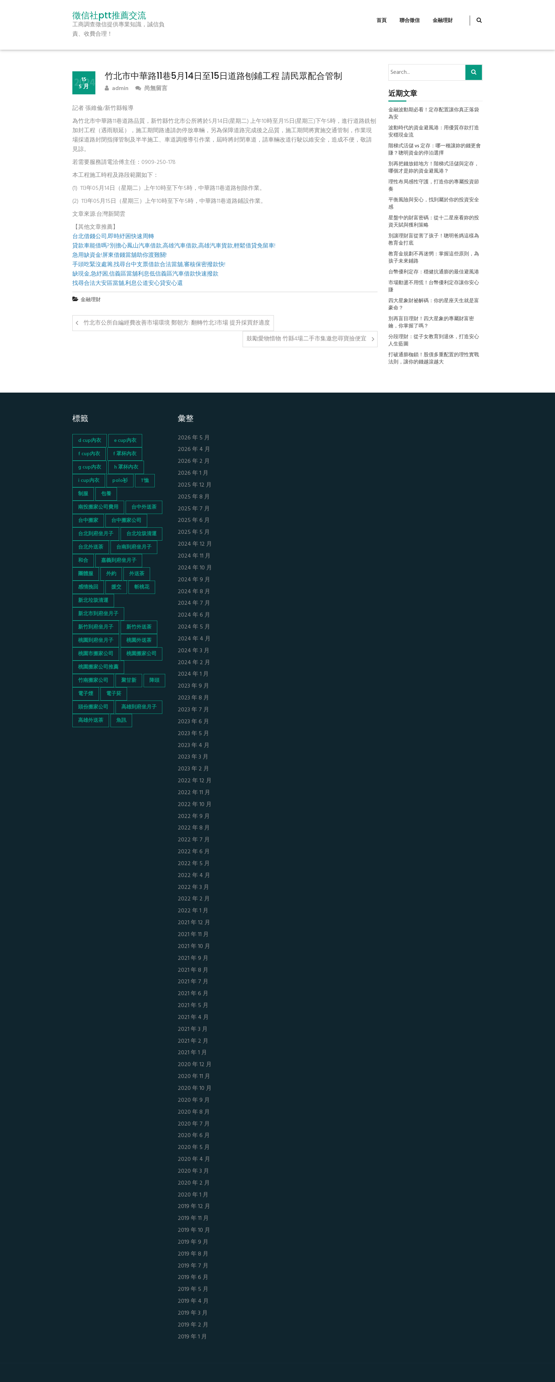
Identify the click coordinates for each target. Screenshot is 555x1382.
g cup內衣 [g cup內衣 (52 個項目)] (89, 467)
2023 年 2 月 (193, 769)
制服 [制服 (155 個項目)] (83, 494)
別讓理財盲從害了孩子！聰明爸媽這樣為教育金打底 (433, 240)
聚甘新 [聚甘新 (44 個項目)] (128, 680)
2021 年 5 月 (193, 1006)
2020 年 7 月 (194, 1124)
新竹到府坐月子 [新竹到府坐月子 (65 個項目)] (95, 627)
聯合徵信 (410, 21)
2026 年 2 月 (194, 461)
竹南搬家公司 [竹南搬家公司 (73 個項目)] (93, 680)
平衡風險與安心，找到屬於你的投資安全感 (433, 204)
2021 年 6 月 (193, 994)
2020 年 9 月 (194, 1100)
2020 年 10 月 (195, 1088)
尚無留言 (151, 89)
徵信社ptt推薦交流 (109, 15)
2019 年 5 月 (193, 1289)
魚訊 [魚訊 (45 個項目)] (121, 720)
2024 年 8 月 (194, 592)
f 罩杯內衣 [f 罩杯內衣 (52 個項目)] (124, 454)
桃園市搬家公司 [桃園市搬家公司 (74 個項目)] (95, 654)
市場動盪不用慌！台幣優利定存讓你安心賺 (433, 286)
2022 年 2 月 (194, 899)
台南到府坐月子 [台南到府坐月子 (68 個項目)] (134, 547)
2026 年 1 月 (193, 473)
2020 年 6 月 (194, 1136)
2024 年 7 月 (194, 603)
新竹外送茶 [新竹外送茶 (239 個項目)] (139, 627)
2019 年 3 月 (193, 1313)
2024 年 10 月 (195, 568)
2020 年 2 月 (194, 1183)
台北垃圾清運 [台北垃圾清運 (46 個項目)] (141, 534)
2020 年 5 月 (194, 1148)
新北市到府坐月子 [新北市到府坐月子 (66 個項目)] (98, 614)
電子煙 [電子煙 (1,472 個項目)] (85, 694)
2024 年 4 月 (194, 639)
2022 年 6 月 (194, 852)
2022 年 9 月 (194, 817)
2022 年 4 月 (194, 876)
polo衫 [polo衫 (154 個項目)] (120, 481)
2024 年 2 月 (194, 663)
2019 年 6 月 (193, 1278)
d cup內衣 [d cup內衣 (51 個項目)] (89, 441)
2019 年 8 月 (193, 1254)
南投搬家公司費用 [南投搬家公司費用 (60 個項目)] (98, 507)
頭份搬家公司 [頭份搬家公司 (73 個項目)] (93, 707)
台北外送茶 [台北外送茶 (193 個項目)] (90, 547)
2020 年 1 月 (193, 1195)
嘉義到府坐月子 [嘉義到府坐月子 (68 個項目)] (118, 560)
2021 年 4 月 (193, 1018)
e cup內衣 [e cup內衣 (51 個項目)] (125, 441)
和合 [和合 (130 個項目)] (83, 560)
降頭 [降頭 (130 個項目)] (154, 680)
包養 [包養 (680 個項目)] (106, 494)
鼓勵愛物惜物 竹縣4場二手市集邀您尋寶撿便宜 (306, 339)
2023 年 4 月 (193, 746)
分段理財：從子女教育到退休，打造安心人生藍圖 (433, 341)
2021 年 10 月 (194, 947)
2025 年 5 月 (194, 532)
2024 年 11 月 (194, 556)
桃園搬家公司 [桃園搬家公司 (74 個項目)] (141, 654)
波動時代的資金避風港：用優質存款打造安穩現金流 (433, 132)
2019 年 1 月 (192, 1337)
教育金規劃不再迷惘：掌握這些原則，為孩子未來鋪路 (433, 258)
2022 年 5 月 (194, 864)
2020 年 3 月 (193, 1171)
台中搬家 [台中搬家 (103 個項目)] (88, 520)
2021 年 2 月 (193, 1041)
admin (116, 89)
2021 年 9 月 (193, 958)
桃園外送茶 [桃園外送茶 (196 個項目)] (139, 640)
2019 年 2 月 (193, 1325)
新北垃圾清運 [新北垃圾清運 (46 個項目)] (93, 600)
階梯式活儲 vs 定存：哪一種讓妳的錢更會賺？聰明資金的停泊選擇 (434, 150)
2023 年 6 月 (193, 722)
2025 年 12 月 (195, 485)
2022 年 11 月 (194, 793)
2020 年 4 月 (194, 1159)
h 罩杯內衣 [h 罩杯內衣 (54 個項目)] (126, 467)
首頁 (381, 21)
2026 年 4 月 (194, 450)
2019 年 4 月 (193, 1301)
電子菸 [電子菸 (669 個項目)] (113, 694)
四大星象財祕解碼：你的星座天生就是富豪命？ (433, 305)
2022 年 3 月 (193, 888)
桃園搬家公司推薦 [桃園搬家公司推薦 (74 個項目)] (98, 667)
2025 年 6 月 (194, 520)
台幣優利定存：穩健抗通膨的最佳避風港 (433, 272)
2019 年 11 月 (193, 1219)
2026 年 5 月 (194, 438)
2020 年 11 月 (194, 1077)
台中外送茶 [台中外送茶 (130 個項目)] (144, 507)
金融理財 (443, 21)
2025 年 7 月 (194, 509)
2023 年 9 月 (193, 686)
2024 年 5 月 (194, 627)
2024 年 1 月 (193, 674)
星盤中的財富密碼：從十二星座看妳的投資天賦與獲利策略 (433, 222)
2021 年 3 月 (193, 1029)
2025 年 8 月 (194, 497)
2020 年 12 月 (195, 1065)
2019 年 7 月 (193, 1266)
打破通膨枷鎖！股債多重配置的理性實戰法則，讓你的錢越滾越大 (433, 359)
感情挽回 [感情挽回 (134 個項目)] (88, 587)
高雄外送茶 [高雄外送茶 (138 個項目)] (90, 720)
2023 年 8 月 (193, 698)
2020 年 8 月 (194, 1112)
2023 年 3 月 (193, 757)
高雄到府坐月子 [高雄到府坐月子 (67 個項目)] (139, 707)
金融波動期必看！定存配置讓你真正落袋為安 (433, 114)
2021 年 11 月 (193, 935)
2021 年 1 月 (192, 1053)
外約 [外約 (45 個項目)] (111, 574)
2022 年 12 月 (195, 781)
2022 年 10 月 (195, 805)
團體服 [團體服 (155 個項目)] (85, 574)
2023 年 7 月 (193, 710)
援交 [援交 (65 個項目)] (116, 587)
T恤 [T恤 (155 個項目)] (145, 481)
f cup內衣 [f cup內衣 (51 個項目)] (89, 454)
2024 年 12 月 (195, 544)
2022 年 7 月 (194, 840)
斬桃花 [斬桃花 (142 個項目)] (141, 587)
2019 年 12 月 (194, 1207)
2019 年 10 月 (194, 1230)
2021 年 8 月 (193, 970)
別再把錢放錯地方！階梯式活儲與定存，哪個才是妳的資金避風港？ (433, 168)
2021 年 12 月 (194, 923)
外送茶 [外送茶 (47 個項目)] (136, 574)
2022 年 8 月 (194, 828)
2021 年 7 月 (193, 982)
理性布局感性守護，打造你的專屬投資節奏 (433, 186)
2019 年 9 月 (193, 1242)
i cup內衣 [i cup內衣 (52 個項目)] (88, 481)
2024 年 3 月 (193, 651)
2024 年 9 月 (194, 580)
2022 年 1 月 (193, 911)
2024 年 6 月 (194, 615)
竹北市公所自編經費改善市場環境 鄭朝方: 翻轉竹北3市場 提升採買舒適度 (177, 323)
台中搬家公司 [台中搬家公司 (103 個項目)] (126, 520)
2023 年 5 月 (193, 734)
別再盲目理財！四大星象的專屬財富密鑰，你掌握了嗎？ (431, 323)
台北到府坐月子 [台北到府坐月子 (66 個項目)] (95, 534)
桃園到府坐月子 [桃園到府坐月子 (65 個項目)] (95, 640)
